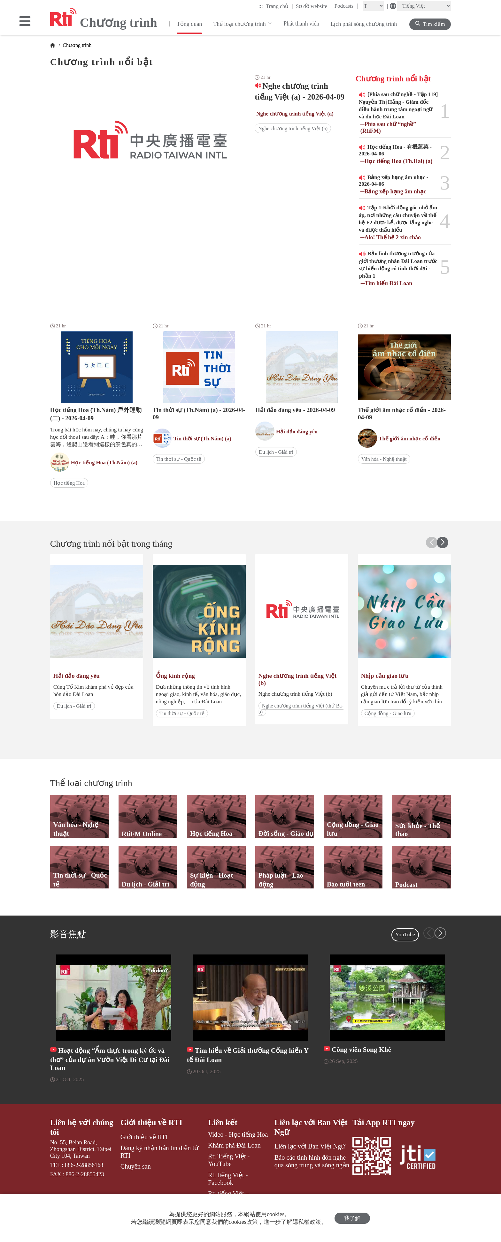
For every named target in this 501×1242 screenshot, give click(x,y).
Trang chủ (279, 6)
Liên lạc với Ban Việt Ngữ (311, 1127)
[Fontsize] (373, 6)
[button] (442, 542)
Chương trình (76, 45)
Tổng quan (189, 24)
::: (260, 6)
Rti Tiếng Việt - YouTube (229, 1160)
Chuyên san (135, 1166)
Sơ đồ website (314, 6)
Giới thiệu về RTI (151, 1122)
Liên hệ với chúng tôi (81, 1127)
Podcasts (346, 6)
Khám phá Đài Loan (234, 1145)
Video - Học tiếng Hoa (238, 1134)
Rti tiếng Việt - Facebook (228, 1178)
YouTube (405, 935)
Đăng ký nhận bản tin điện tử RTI (159, 1151)
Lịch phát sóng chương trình (363, 24)
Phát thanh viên (301, 23)
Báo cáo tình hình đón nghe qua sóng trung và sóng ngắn (311, 1161)
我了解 (352, 1218)
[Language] (424, 6)
